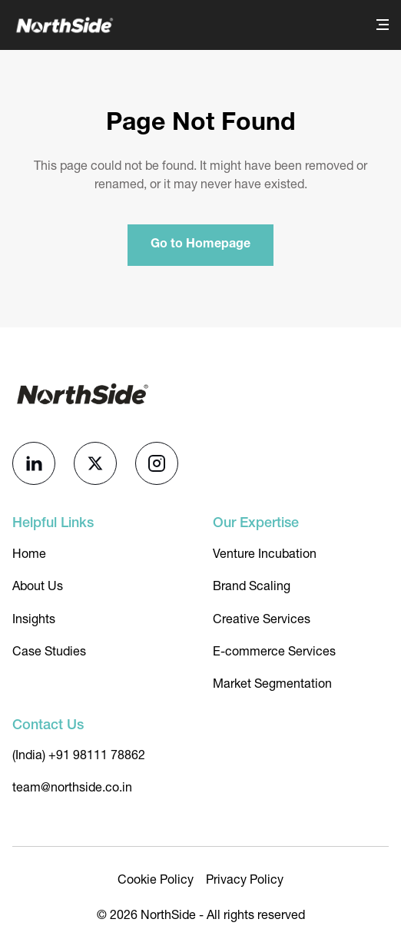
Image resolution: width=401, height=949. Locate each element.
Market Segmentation (272, 683)
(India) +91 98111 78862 (78, 755)
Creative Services (261, 619)
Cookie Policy (156, 879)
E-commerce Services (274, 651)
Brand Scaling (251, 586)
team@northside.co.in (72, 787)
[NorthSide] (63, 25)
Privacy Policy (244, 879)
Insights (33, 619)
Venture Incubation (264, 554)
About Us (37, 586)
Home (29, 554)
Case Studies (49, 651)
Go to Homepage (200, 245)
